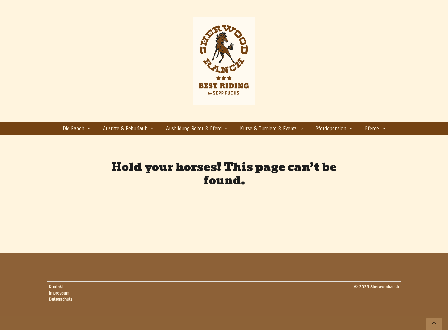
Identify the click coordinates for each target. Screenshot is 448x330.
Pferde (372, 128)
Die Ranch (73, 128)
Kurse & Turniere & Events (268, 128)
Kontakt (56, 287)
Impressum (59, 293)
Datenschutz (60, 299)
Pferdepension (330, 128)
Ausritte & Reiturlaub (125, 128)
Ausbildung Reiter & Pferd (194, 128)
